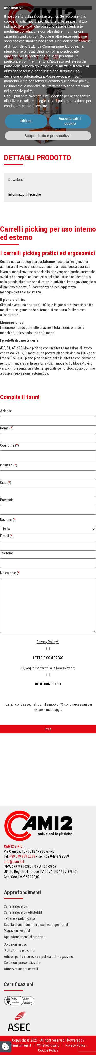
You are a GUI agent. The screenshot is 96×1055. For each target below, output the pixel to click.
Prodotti (34, 71)
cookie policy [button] (78, 990)
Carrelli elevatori (15, 906)
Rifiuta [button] (26, 1030)
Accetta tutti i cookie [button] (70, 1030)
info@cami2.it (14, 862)
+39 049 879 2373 (22, 856)
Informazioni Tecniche (24, 194)
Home (19, 71)
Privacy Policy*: (48, 642)
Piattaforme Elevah (30, 77)
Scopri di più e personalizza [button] (47, 1045)
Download (16, 179)
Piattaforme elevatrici (62, 71)
